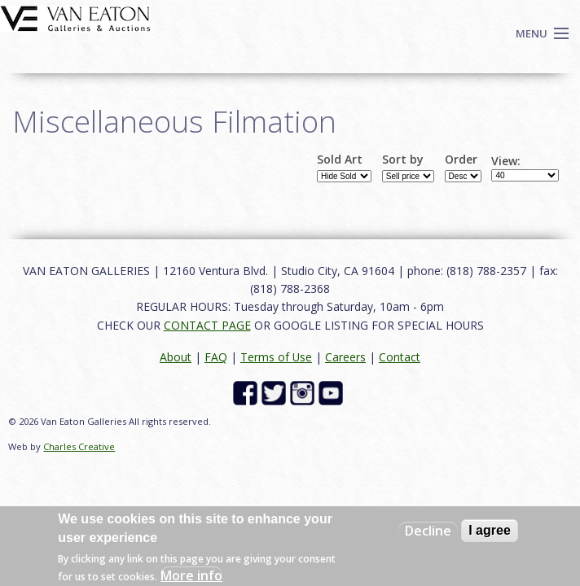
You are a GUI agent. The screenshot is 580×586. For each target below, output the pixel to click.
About (175, 357)
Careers (345, 357)
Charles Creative (79, 446)
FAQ (215, 357)
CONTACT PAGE (207, 325)
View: (506, 161)
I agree (489, 530)
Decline (428, 531)
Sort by (403, 159)
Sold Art (339, 159)
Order (461, 159)
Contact (399, 357)
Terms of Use (276, 357)
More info (191, 575)
